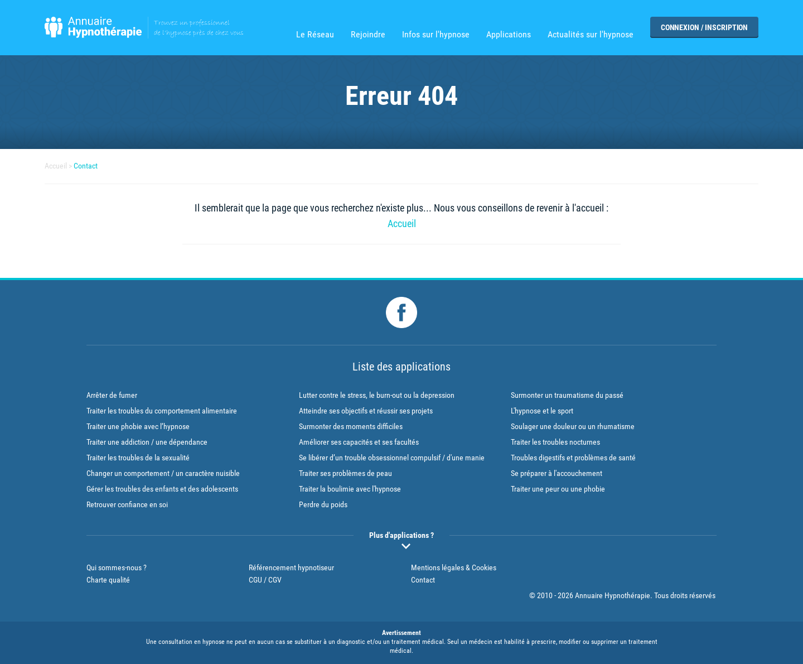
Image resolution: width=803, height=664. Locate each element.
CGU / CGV (265, 579)
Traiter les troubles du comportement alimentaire (161, 410)
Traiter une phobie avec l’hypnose (138, 426)
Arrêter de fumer (111, 395)
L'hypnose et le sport (542, 410)
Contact (86, 165)
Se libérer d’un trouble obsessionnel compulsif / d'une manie (392, 457)
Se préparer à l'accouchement (556, 473)
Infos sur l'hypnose (436, 34)
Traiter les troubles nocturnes (555, 441)
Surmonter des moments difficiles (351, 426)
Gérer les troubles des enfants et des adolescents (162, 488)
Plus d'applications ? (401, 535)
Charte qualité (108, 579)
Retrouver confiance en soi (127, 504)
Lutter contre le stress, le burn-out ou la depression (376, 395)
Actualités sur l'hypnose (590, 34)
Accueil (56, 165)
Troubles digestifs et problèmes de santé (573, 457)
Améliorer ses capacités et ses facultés (359, 441)
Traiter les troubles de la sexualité (138, 457)
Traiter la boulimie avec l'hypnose (350, 488)
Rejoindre (368, 34)
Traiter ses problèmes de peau (345, 473)
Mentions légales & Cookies (453, 567)
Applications (508, 34)
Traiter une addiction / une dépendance (146, 441)
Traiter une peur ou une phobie (558, 488)
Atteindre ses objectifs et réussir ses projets (366, 410)
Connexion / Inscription (704, 27)
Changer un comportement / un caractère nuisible (163, 473)
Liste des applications (401, 366)
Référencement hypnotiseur (291, 567)
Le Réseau (315, 34)
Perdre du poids (323, 504)
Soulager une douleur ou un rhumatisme (573, 426)
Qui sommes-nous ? (116, 567)
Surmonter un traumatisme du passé (567, 395)
